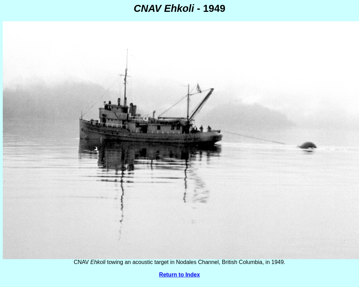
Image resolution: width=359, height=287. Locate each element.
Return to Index (179, 275)
